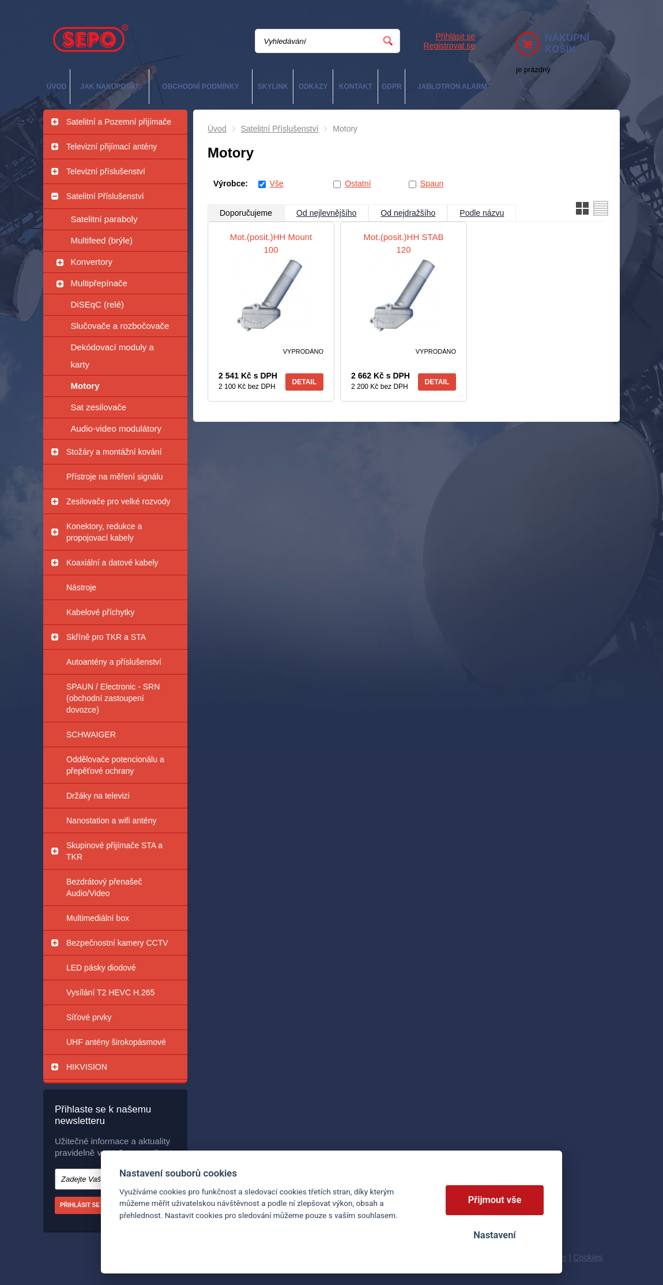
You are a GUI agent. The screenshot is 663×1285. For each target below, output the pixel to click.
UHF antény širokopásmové (116, 1042)
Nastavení (494, 1235)
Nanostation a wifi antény (111, 820)
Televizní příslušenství (105, 171)
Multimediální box (97, 918)
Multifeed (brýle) (102, 240)
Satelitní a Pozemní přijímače (118, 121)
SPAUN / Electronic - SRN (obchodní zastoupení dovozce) (113, 698)
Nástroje (81, 587)
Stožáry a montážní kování (114, 451)
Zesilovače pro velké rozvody (118, 501)
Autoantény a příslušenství (113, 661)
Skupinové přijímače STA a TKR (114, 851)
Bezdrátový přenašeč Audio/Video (104, 887)
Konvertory (92, 262)
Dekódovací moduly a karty (112, 355)
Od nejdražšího (408, 213)
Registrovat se (449, 45)
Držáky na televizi (98, 795)
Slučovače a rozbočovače (120, 326)
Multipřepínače (99, 283)
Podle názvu (481, 213)
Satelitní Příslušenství (105, 196)
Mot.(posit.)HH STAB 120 (404, 243)
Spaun (431, 183)
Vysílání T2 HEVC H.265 (110, 992)
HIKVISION (86, 1067)
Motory (85, 386)
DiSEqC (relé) (98, 304)
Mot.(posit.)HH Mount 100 (271, 243)
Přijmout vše (495, 1199)
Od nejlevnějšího (326, 213)
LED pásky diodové (101, 967)
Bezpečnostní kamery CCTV (117, 942)
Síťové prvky (88, 1017)
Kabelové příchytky (100, 612)
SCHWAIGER (91, 734)
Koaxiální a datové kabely (112, 562)
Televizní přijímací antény (111, 146)
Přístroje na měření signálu (114, 476)
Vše (277, 183)
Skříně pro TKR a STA (106, 637)
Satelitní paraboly (104, 219)
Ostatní (358, 183)
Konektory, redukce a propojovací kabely (104, 532)
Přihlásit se (455, 36)
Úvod (217, 128)
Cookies (587, 1257)
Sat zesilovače (99, 407)
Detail (304, 382)
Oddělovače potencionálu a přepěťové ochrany (115, 765)
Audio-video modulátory (116, 428)
